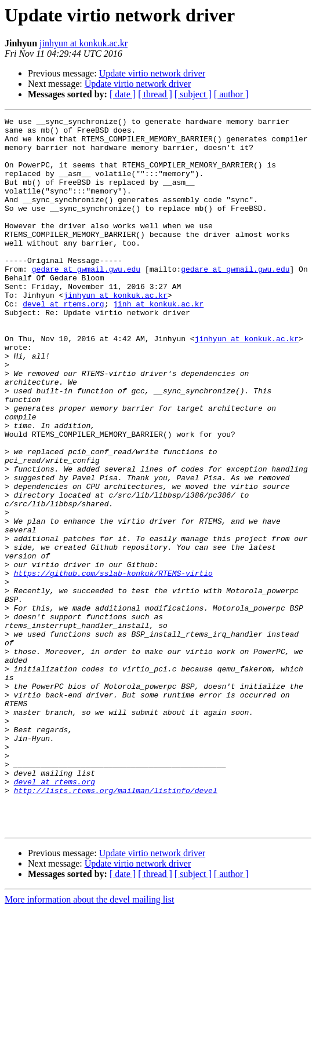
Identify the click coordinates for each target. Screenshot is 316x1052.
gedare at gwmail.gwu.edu (86, 300)
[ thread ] (155, 94)
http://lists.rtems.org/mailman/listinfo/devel (115, 925)
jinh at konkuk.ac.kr (158, 342)
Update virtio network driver (152, 73)
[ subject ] (193, 94)
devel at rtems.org (63, 342)
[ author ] (231, 94)
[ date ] (123, 94)
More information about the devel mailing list (89, 1042)
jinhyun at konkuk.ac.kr (83, 43)
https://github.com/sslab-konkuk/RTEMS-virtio (113, 665)
